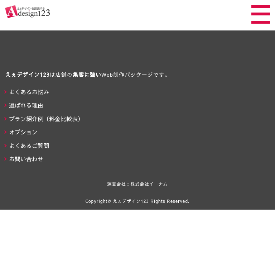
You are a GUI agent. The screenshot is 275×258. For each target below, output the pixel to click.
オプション (23, 132)
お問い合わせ (26, 159)
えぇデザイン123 (131, 201)
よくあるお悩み (29, 92)
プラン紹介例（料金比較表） (46, 119)
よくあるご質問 (29, 145)
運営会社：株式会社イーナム (137, 184)
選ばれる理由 (26, 105)
